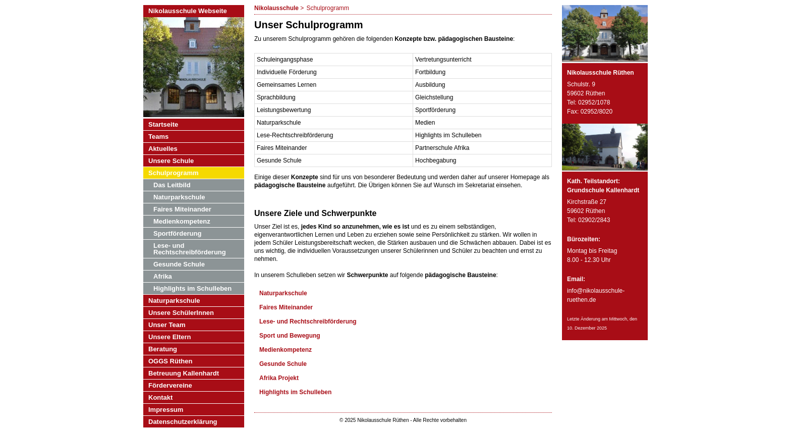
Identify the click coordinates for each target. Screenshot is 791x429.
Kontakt (160, 397)
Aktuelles (163, 148)
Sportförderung (177, 233)
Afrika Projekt (279, 378)
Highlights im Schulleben (295, 392)
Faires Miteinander (286, 307)
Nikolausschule (276, 8)
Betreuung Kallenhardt (183, 373)
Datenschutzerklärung (182, 421)
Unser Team (166, 325)
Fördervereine (170, 385)
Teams (158, 136)
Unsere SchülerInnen (181, 312)
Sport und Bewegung (289, 335)
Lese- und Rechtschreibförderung (308, 321)
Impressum (165, 409)
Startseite (163, 124)
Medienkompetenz (285, 349)
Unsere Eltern (169, 337)
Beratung (162, 349)
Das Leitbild (172, 185)
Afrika (162, 276)
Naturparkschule (283, 293)
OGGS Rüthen (170, 361)
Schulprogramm (173, 173)
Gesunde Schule (283, 363)
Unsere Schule (171, 161)
